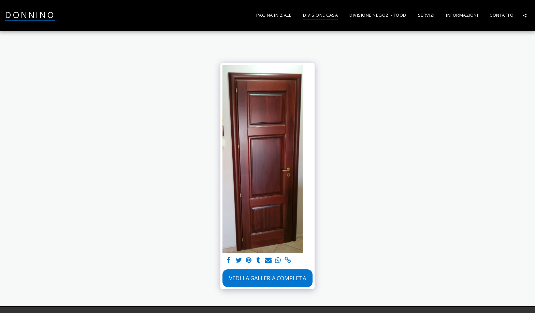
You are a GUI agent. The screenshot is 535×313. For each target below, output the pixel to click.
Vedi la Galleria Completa (267, 278)
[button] (525, 15)
